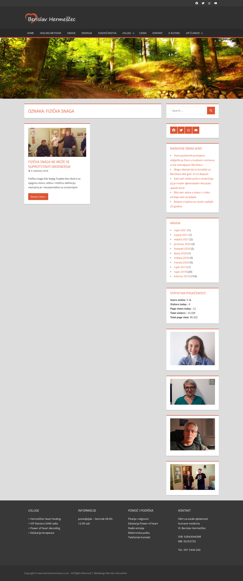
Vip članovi (194, 33)
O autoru (174, 33)
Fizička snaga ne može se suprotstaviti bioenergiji (49, 164)
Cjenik (142, 33)
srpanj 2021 (181, 235)
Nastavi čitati (37, 196)
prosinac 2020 (182, 244)
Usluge (128, 33)
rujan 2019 (180, 267)
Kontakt (157, 33)
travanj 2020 (181, 262)
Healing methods (50, 33)
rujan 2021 (180, 230)
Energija (87, 33)
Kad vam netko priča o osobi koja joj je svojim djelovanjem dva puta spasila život (191, 183)
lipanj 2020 (180, 253)
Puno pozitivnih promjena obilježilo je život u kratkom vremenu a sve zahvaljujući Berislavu (192, 160)
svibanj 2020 (181, 258)
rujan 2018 (180, 271)
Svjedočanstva (107, 33)
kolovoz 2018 (182, 276)
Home (30, 33)
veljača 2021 (181, 239)
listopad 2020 (182, 248)
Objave (71, 33)
